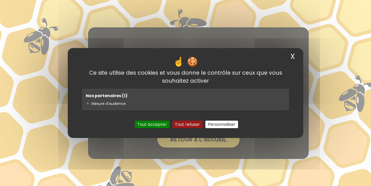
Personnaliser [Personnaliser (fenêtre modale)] (221, 124)
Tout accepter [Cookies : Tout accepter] (152, 124)
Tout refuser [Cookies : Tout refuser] (187, 124)
